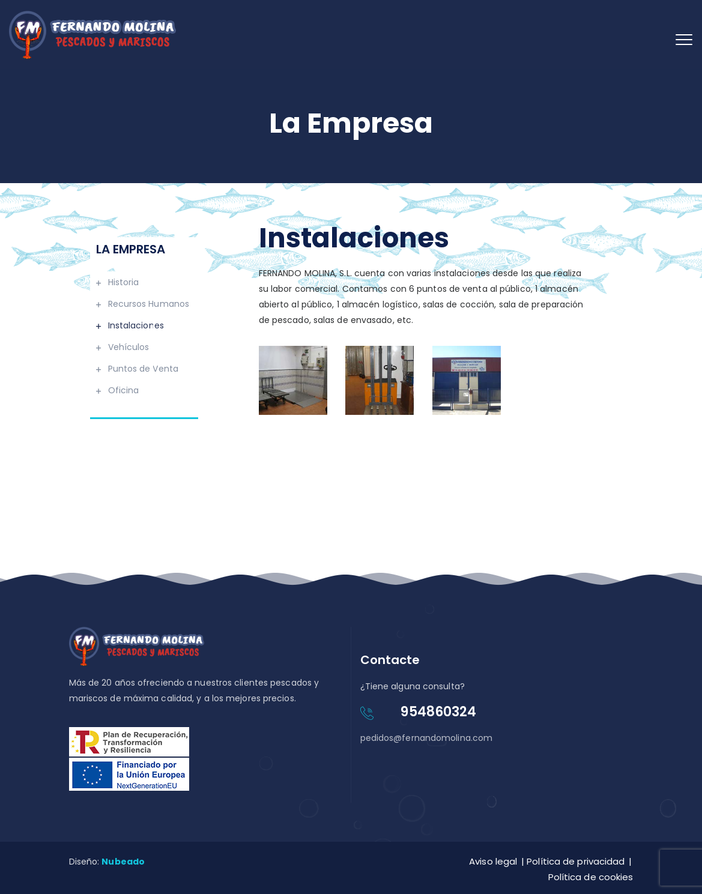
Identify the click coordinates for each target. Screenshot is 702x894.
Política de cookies (591, 877)
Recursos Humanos (149, 304)
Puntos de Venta (143, 369)
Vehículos (129, 347)
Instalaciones (136, 325)
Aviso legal (493, 861)
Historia (123, 282)
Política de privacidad (576, 861)
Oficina (123, 390)
